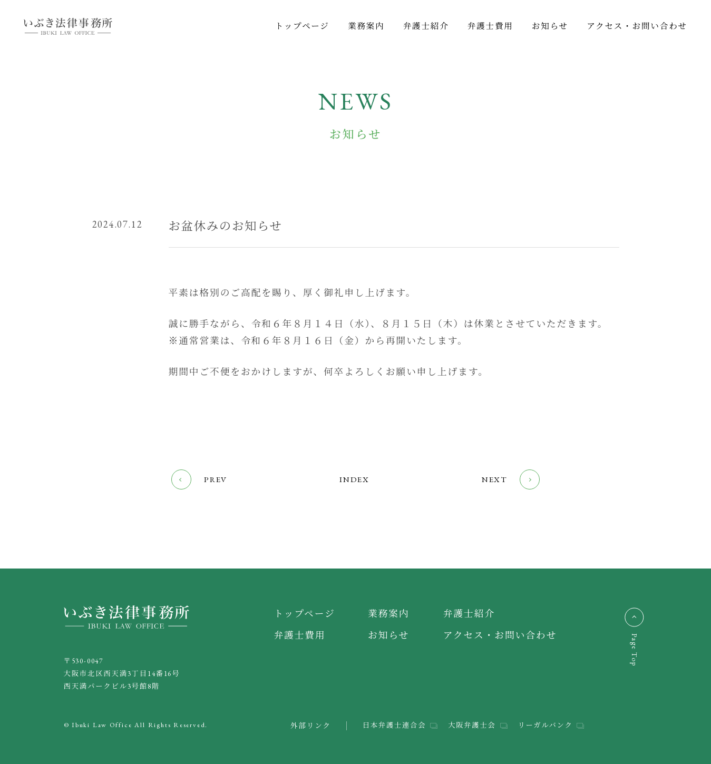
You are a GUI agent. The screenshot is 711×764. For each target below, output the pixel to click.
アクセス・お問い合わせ (637, 26)
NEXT (510, 479)
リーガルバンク (544, 725)
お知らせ (550, 26)
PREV (199, 479)
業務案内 (366, 26)
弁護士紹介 (426, 26)
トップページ (302, 26)
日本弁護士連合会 (390, 725)
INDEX (354, 479)
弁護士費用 (490, 26)
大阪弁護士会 (469, 725)
